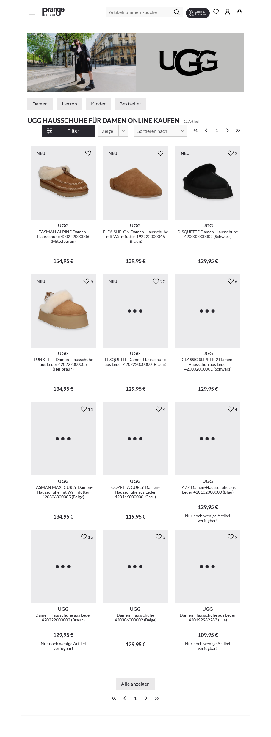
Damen (40, 103)
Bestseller (130, 103)
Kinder (98, 103)
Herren (69, 103)
